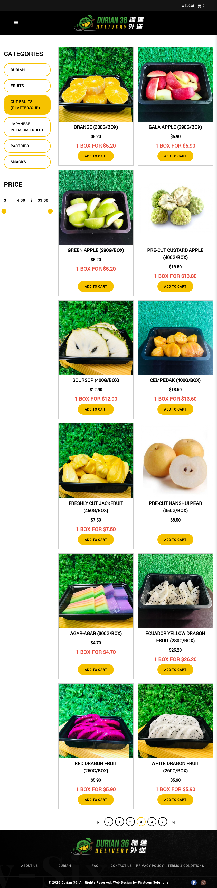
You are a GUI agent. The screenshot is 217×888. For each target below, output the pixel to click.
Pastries (20, 145)
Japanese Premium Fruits (27, 126)
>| (173, 822)
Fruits (17, 85)
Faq (95, 866)
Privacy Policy (150, 866)
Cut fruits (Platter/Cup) (25, 104)
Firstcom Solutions (153, 882)
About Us (29, 866)
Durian (18, 69)
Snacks (18, 161)
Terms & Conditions (186, 866)
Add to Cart (96, 156)
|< (98, 822)
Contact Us (121, 866)
